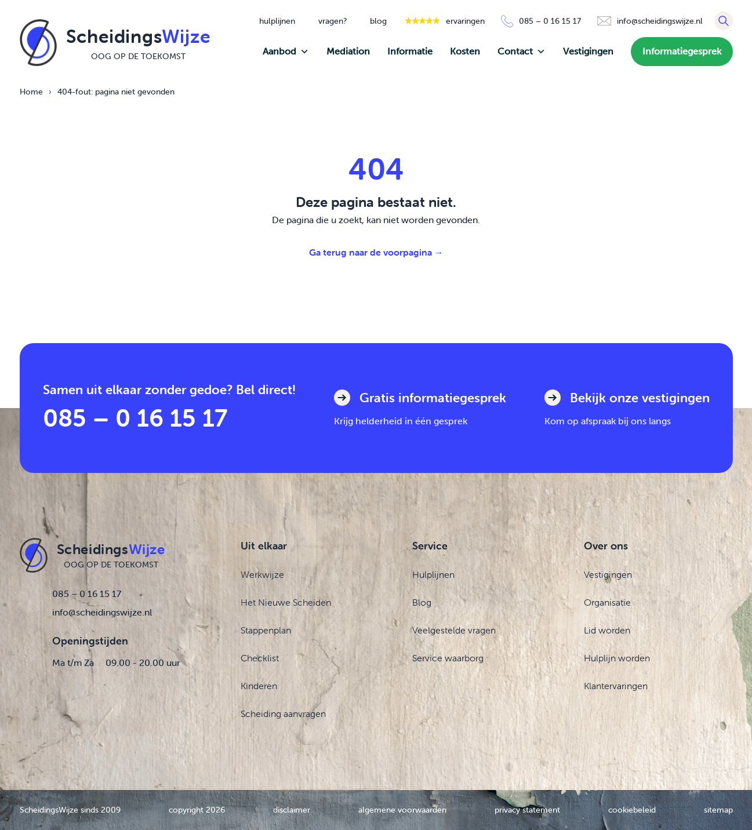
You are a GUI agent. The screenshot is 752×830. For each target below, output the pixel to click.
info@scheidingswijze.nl (102, 612)
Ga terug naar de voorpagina (376, 252)
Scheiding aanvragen (283, 713)
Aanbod (286, 51)
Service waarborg (448, 658)
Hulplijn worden (617, 658)
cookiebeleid (632, 809)
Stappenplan (266, 630)
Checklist (260, 658)
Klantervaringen (616, 685)
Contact (521, 51)
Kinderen (259, 685)
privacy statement (527, 809)
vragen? (332, 21)
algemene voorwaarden (402, 809)
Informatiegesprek (681, 51)
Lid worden (607, 630)
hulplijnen (277, 21)
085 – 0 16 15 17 (135, 417)
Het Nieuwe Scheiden (286, 602)
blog (378, 21)
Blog (421, 602)
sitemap (718, 809)
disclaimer (291, 809)
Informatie (410, 51)
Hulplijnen (433, 574)
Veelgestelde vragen (454, 630)
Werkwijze (262, 574)
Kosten (465, 51)
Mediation (348, 51)
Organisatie (607, 602)
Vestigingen (588, 51)
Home (31, 91)
